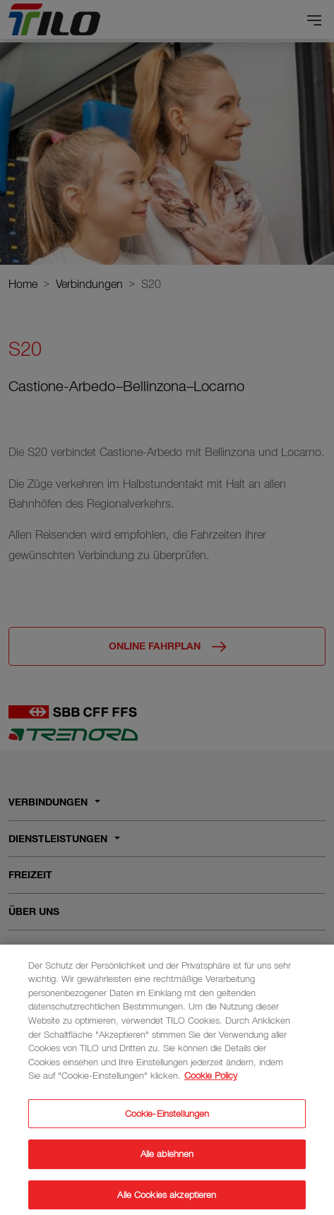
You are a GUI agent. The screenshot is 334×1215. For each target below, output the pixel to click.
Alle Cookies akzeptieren (166, 1200)
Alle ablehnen (167, 1159)
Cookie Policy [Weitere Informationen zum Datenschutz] (210, 1080)
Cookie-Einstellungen (167, 1118)
